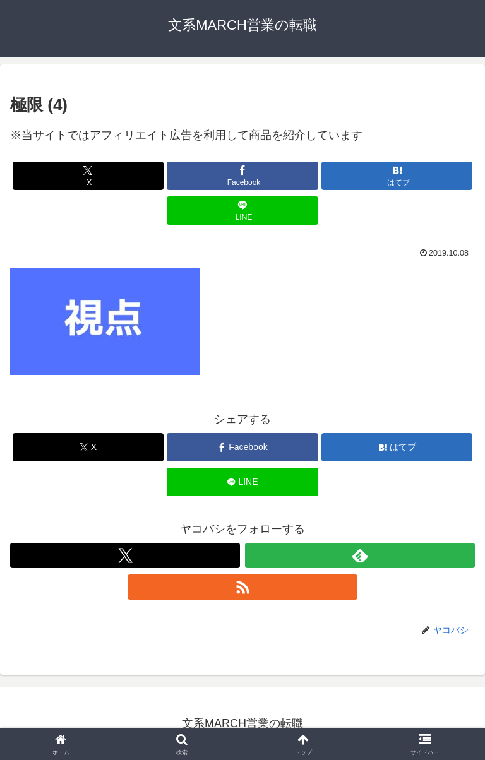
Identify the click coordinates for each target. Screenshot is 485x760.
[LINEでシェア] (242, 210)
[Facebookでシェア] (242, 176)
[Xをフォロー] (125, 555)
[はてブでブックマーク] (396, 176)
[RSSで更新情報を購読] (242, 587)
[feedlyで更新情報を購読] (360, 555)
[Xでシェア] (88, 176)
